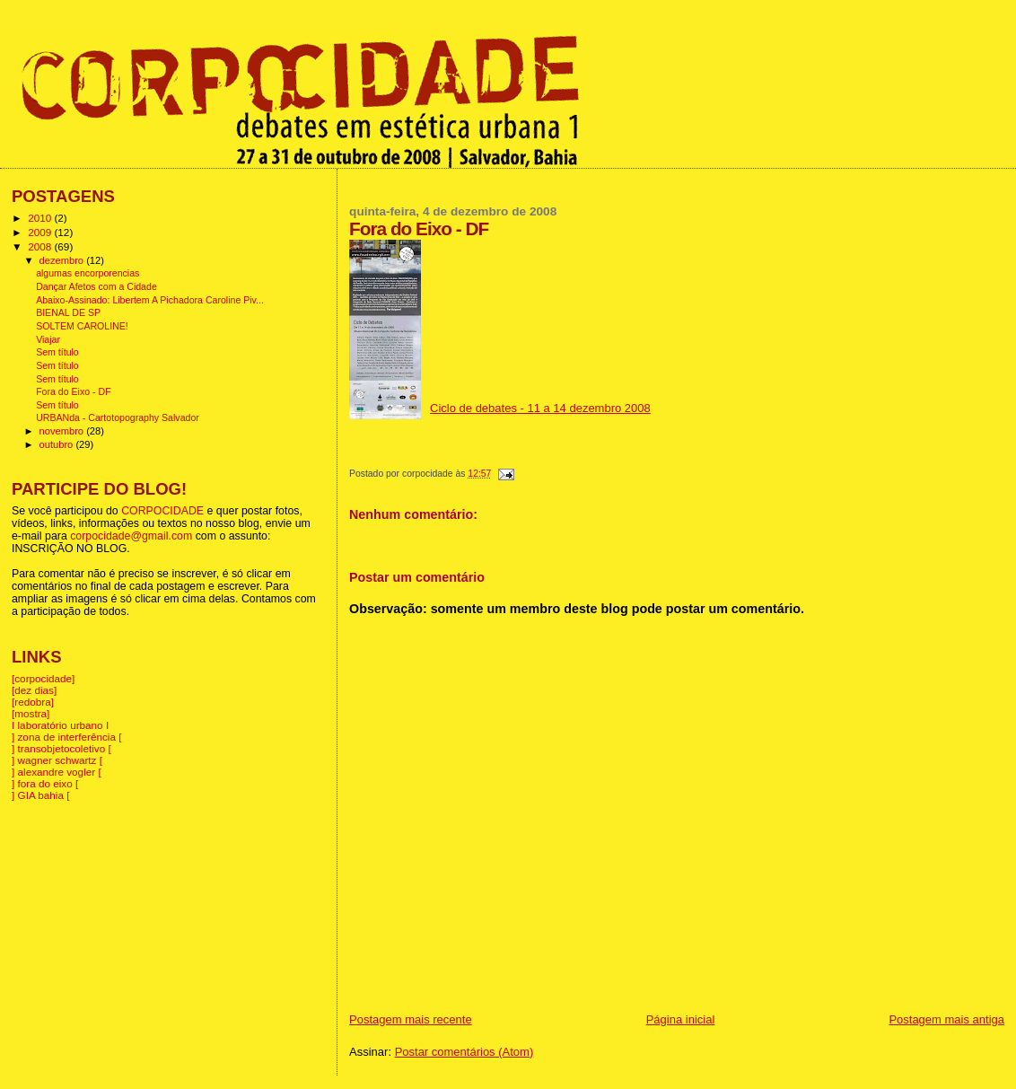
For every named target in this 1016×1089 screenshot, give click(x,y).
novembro (63, 431)
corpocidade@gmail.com (131, 536)
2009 (41, 232)
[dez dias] (34, 690)
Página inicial (680, 1019)
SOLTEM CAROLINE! (82, 326)
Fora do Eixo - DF (73, 391)
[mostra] (30, 713)
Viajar (48, 339)
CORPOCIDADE (162, 511)
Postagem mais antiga (946, 1019)
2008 (41, 246)
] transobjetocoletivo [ (61, 748)
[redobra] (33, 701)
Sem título (57, 352)
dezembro (63, 260)
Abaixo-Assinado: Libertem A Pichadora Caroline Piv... (150, 299)
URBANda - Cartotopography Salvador (117, 417)
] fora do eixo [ (45, 783)
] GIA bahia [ (41, 795)
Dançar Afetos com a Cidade (96, 286)
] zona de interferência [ (66, 736)
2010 (41, 218)
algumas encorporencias (87, 273)
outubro (57, 444)
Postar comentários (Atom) (464, 1051)
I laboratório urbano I (60, 725)
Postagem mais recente (410, 1019)
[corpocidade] (43, 678)
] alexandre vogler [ (56, 771)
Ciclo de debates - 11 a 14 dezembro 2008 (540, 408)
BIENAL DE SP (68, 312)
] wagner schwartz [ (57, 760)
